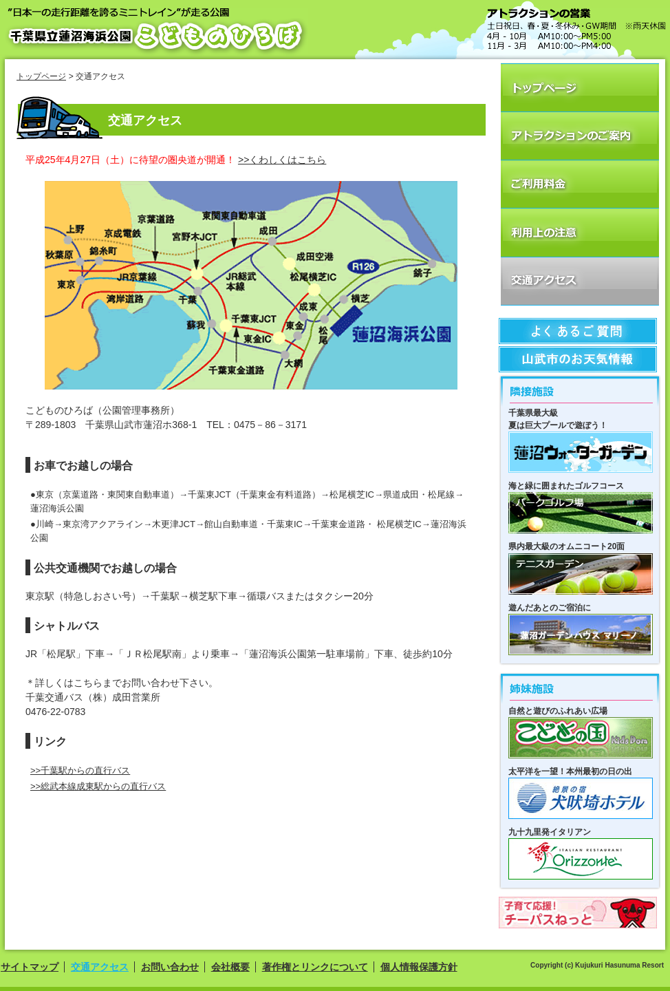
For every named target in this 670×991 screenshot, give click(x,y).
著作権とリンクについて (315, 966)
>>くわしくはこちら (282, 159)
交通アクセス (100, 966)
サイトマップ (29, 966)
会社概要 (230, 966)
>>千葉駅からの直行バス (80, 770)
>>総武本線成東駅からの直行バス (98, 786)
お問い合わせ (170, 966)
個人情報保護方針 (418, 966)
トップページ (41, 76)
